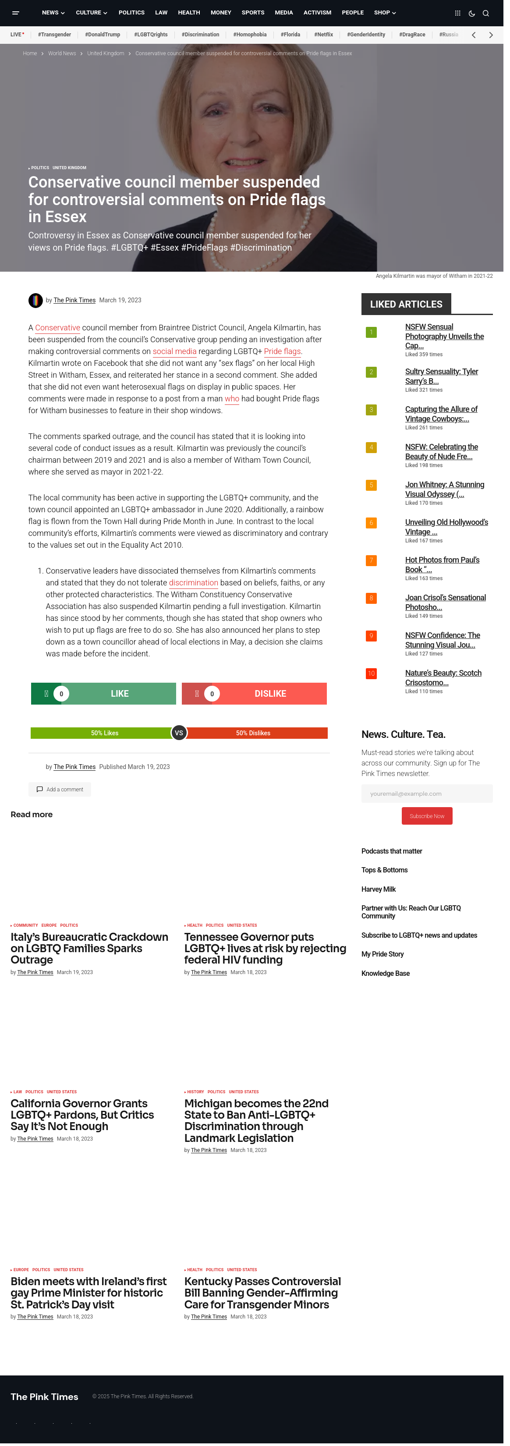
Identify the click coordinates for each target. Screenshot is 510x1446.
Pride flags (282, 352)
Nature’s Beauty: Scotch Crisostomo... (443, 677)
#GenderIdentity (366, 35)
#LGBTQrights (150, 35)
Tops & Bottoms (384, 870)
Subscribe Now (427, 816)
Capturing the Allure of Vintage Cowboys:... (441, 413)
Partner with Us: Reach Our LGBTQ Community (411, 912)
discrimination (194, 583)
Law (18, 1092)
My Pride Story (382, 954)
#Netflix (323, 35)
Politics (41, 168)
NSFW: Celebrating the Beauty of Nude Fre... (441, 451)
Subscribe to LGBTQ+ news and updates (419, 935)
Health (195, 926)
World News (62, 53)
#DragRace (412, 35)
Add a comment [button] (65, 790)
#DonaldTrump (102, 35)
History (196, 1092)
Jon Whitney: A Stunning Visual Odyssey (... (444, 489)
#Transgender (54, 35)
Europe (49, 926)
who (232, 399)
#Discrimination (201, 35)
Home (30, 53)
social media (175, 352)
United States (242, 926)
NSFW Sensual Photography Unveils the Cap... (444, 336)
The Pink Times (44, 1396)
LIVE (16, 35)
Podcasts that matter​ (391, 851)
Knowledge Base (385, 973)
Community (26, 926)
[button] (16, 13)
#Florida (291, 35)
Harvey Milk (378, 889)
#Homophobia (249, 35)
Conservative (57, 328)
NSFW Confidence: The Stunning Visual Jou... (442, 640)
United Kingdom (105, 53)
